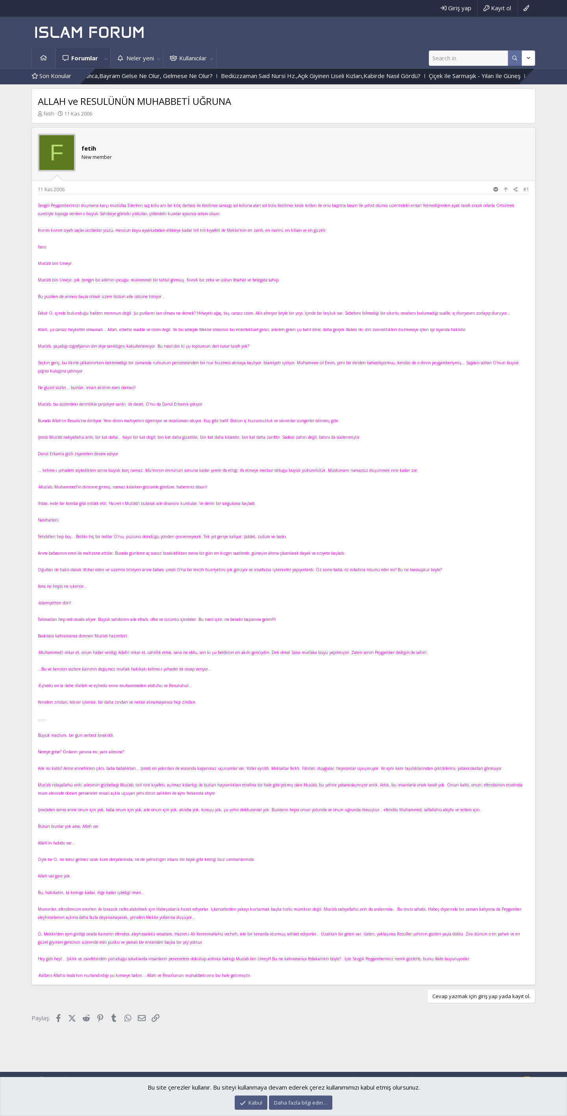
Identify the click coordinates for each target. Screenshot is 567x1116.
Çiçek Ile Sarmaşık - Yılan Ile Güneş (489, 76)
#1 (526, 189)
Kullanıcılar (193, 58)
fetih (48, 113)
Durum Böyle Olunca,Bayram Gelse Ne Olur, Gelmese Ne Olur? (142, 76)
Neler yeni (140, 58)
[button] (106, 58)
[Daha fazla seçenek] (515, 58)
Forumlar (84, 58)
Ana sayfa (44, 58)
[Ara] (468, 58)
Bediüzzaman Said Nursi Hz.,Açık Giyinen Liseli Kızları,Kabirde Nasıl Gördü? (335, 76)
